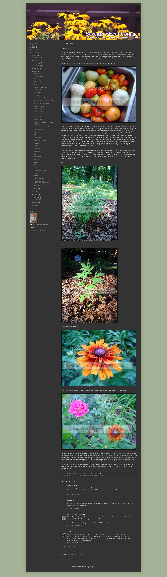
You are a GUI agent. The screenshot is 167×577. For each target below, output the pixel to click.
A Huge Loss (38, 90)
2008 (34, 206)
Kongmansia (37, 148)
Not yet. (36, 162)
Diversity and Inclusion (41, 185)
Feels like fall (38, 120)
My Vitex (36, 95)
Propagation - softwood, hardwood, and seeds (41, 182)
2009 (34, 55)
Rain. (35, 132)
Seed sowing (38, 111)
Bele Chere (37, 92)
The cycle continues (40, 140)
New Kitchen (37, 81)
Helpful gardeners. (39, 135)
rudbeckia (90, 475)
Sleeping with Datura (40, 129)
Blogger (91, 567)
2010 (34, 52)
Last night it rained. (39, 178)
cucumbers (70, 475)
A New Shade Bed (39, 106)
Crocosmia (37, 84)
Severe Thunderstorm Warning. (43, 98)
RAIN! (35, 154)
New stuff (36, 159)
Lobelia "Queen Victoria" (41, 127)
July (35, 71)
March (36, 197)
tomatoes (101, 475)
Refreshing (37, 151)
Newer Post (65, 551)
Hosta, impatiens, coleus (41, 103)
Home (99, 551)
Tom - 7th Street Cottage (75, 514)
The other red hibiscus (40, 87)
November (37, 60)
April (35, 194)
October (36, 63)
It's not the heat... (39, 76)
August (36, 68)
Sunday (36, 146)
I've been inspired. (39, 109)
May (35, 191)
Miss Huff (36, 79)
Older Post (133, 551)
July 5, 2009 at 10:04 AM (74, 543)
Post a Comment (69, 547)
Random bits (37, 157)
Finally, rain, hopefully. (40, 170)
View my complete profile (38, 230)
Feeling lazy (37, 137)
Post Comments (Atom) (77, 554)
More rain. (37, 114)
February (37, 200)
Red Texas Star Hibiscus (80, 475)
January (36, 202)
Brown (36, 167)
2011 (34, 50)
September (37, 66)
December (37, 57)
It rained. (36, 143)
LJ (67, 532)
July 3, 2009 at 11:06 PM (74, 508)
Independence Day (39, 173)
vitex (106, 475)
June (35, 189)
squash (96, 475)
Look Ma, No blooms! (40, 117)
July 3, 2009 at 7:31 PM (74, 494)
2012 (34, 47)
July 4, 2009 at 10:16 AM (74, 525)
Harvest (36, 176)
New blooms (37, 73)
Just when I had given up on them (44, 101)
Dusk (35, 165)
